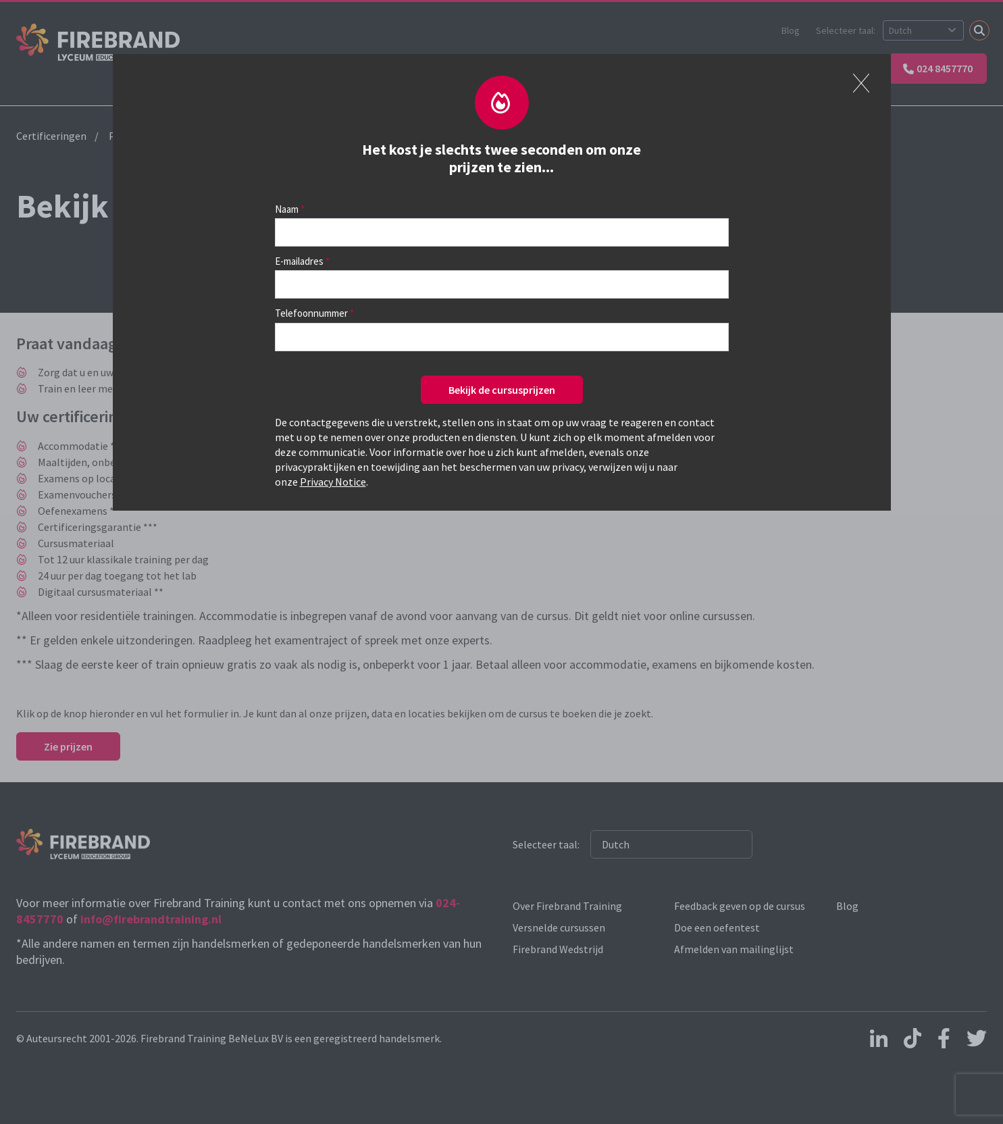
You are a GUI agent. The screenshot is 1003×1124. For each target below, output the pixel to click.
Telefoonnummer (311, 313)
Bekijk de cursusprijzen (501, 390)
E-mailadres (299, 261)
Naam (287, 209)
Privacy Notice (333, 481)
